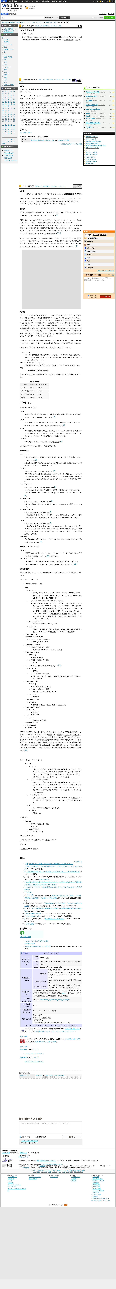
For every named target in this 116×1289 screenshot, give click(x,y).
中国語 (33, 374)
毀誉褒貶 (90, 241)
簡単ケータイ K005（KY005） (61, 613)
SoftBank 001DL (75, 800)
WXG (59, 140)
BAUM (63, 629)
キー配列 (28, 1025)
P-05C (35, 595)
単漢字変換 (34, 140)
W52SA (56, 676)
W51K (43, 650)
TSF (47, 957)
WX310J (36, 720)
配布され (79, 108)
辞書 (4, 1)
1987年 (62, 119)
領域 (23, 105)
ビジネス (7, 39)
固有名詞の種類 (15, 22)
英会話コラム (8, 150)
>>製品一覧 (52, 1077)
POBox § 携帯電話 (31, 584)
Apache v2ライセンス (36, 539)
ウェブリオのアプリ (35, 1177)
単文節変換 (41, 140)
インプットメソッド (45, 365)
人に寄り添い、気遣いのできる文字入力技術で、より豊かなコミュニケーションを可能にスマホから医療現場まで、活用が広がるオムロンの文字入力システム (53, 866)
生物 (5, 75)
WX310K (36, 697)
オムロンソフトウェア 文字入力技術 (36, 941)
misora (60, 606)
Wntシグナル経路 (91, 155)
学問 (5, 59)
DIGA (32, 840)
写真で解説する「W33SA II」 (54, 919)
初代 (48, 119)
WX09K (35, 629)
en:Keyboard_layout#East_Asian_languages (55, 1000)
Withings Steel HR (92, 137)
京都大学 (47, 96)
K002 (73, 606)
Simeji (76, 988)
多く (30, 110)
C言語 (37, 108)
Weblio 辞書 (105, 1)
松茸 (50, 977)
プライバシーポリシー (14, 1184)
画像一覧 (64, 79)
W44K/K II (36, 650)
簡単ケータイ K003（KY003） (47, 608)
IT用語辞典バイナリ (29, 79)
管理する (41, 102)
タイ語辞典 (96, 1192)
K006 (74, 613)
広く (56, 37)
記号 (3, 144)
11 (75, 564)
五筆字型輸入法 (45, 993)
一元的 (34, 102)
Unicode (59, 431)
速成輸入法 (41, 995)
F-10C (52, 595)
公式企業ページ (75, 1177)
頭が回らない (91, 251)
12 (59, 665)
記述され (43, 108)
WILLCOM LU (61, 704)
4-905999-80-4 (44, 879)
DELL (68, 800)
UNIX (52, 37)
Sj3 (51, 975)
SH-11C (71, 593)
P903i (41, 657)
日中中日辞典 (36, 1)
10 (48, 555)
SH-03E (44, 598)
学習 (66, 105)
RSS (66, 1205)
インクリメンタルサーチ (34, 531)
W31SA (42, 692)
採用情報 (73, 1180)
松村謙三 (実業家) (92, 238)
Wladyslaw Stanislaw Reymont (96, 145)
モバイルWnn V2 (92, 105)
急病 (88, 244)
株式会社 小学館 (23, 1157)
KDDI (33, 601)
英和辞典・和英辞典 (98, 1180)
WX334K (53, 631)
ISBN (37, 879)
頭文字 (47, 125)
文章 (21, 119)
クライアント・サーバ (70, 315)
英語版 (63, 993)
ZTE (62, 800)
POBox (73, 972)
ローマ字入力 (44, 1025)
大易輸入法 (64, 995)
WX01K (48, 629)
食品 (5, 77)
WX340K (56, 629)
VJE (53, 140)
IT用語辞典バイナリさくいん (48, 1160)
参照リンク (24, 130)
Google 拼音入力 (38, 990)
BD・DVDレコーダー (93, 123)
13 (26, 750)
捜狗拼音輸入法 (51, 990)
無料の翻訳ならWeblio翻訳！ (32, 7)
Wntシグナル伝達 (91, 152)
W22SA (35, 692)
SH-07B (64, 593)
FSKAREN (69, 988)
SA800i (42, 686)
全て (3, 37)
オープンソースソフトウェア (34, 1053)
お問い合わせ (54, 1177)
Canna (64, 970)
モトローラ (41, 792)
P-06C (41, 595)
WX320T (36, 712)
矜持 (88, 261)
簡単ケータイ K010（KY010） (69, 616)
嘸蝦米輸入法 (54, 995)
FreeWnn (29, 892)
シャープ (40, 769)
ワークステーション (40, 110)
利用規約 (10, 1182)
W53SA (63, 676)
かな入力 (36, 1025)
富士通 (50, 734)
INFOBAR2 (71, 676)
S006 (61, 747)
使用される (53, 110)
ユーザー (50, 105)
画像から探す (33, 1178)
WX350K (71, 631)
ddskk (55, 985)
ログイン (95, 1)
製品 (22, 22)
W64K (46, 642)
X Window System (30, 365)
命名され (63, 125)
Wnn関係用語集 (29, 943)
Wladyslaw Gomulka (92, 143)
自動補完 (74, 1025)
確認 (88, 258)
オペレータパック (59, 732)
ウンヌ (28, 92)
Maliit (55, 962)
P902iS (35, 657)
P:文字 (54, 1042)
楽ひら (54, 1011)
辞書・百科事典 (9, 85)
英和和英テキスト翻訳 (30, 1118)
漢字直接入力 (38, 1020)
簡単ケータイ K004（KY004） (53, 611)
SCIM (60, 962)
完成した (57, 119)
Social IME (57, 975)
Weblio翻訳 (96, 1182)
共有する (42, 105)
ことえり (67, 972)
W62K (35, 603)
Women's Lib (90, 163)
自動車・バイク (9, 49)
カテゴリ (36, 1049)
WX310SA (43, 720)
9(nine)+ (42, 704)
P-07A (35, 593)
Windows (40, 417)
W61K (41, 642)
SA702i (35, 671)
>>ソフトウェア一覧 (75, 1077)
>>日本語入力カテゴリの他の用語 (71, 144)
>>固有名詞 (44, 1077)
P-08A (41, 593)
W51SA (50, 676)
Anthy (50, 970)
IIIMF (50, 431)
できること (74, 39)
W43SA (43, 676)
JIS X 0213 (66, 431)
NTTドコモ (24, 732)
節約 (27, 105)
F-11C (58, 595)
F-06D (51, 598)
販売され (79, 113)
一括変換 (67, 39)
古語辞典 (54, 1)
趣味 (5, 69)
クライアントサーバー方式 (53, 102)
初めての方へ (103, 14)
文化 (5, 62)
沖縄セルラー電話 (43, 601)
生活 (5, 64)
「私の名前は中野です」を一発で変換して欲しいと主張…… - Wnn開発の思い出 (53, 871)
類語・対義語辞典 (13, 1)
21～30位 (103, 235)
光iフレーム (37, 813)
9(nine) (35, 704)
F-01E (75, 595)
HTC (34, 769)
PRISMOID (67, 608)
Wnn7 (88, 116)
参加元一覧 (111, 14)
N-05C (64, 595)
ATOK (53, 492)
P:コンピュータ (68, 1031)
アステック (31, 96)
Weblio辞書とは (12, 1177)
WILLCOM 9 (50, 704)
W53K (35, 642)
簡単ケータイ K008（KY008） (47, 616)
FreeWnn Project (26, 132)
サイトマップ (12, 1186)
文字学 (40, 1039)
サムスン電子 (54, 774)
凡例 (60, 26)
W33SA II (36, 676)
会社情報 (73, 1178)
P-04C (78, 593)
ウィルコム (32, 626)
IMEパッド (39, 1075)
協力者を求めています (42, 1031)
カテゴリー (62, 186)
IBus (46, 962)
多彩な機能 (30, 924)
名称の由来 (70, 37)
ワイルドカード (56, 529)
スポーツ (7, 72)
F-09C (46, 595)
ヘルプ (113, 1)
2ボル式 (35, 1000)
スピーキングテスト (11, 160)
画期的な (74, 119)
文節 (42, 125)
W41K (48, 692)
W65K (46, 603)
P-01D (70, 595)
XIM (42, 964)
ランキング (54, 26)
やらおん (90, 254)
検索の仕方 (11, 1178)
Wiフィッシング (91, 139)
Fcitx (41, 962)
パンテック (74, 790)
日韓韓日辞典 (45, 1)
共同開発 (59, 96)
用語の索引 (46, 26)
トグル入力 (48, 140)
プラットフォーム (42, 732)
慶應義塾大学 (39, 212)
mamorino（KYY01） (72, 611)
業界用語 (7, 42)
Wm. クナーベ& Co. (92, 148)
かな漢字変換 (51, 199)
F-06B (58, 593)
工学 (5, 54)
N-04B (52, 593)
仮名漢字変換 (26, 37)
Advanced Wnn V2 (92, 92)
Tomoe (35, 1011)
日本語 (43, 199)
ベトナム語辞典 (97, 1194)
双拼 (47, 995)
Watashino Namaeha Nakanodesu (40, 89)
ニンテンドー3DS (26, 848)
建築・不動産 (8, 57)
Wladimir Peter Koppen (93, 141)
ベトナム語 (26, 1004)
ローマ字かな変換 (56, 1025)
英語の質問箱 (8, 155)
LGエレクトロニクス (43, 777)
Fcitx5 (50, 980)
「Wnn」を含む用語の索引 (29, 1141)
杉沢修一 (90, 267)
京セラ (49, 800)
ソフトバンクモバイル (36, 621)
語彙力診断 (8, 158)
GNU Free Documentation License (52, 1164)
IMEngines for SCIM (70, 962)
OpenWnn (23, 1057)
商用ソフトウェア (66, 113)
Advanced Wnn (91, 96)
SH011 (46, 619)
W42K (54, 692)
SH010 (40, 619)
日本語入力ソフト (50, 22)
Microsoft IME (60, 988)
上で (48, 110)
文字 (35, 1039)
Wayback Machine (62, 946)
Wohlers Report (91, 159)
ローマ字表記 (33, 125)
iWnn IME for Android (33, 913)
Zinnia (41, 1011)
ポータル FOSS (25, 937)
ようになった (61, 110)
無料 (73, 108)
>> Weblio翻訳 (109, 275)
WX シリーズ (49, 1075)
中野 (49, 39)
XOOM (35, 826)
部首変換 (67, 1023)
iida (51, 601)
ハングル (26, 998)
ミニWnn (89, 100)
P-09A (46, 593)
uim (79, 962)
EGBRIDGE (71, 970)
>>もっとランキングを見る (105, 270)
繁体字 (23, 394)
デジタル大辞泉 (28, 26)
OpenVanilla (58, 967)
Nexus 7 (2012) (34, 829)
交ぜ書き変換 (46, 1017)
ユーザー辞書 (58, 105)
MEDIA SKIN (51, 650)
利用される (62, 37)
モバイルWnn (90, 118)
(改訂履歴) (42, 1166)
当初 (66, 119)
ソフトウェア (40, 22)
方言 (5, 82)
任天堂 (35, 848)
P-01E (38, 598)
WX (79, 975)
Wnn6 (44, 113)
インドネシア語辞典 (98, 1190)
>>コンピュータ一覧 (62, 1077)
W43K (35, 663)
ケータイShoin (29, 737)
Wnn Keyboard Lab (32, 916)
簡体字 (23, 391)
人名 (5, 80)
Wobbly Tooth (90, 157)
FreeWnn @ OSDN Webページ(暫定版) (37, 946)
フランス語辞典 (97, 1188)
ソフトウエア (41, 37)
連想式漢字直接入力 (39, 1023)
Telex (35, 1005)
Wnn (75, 975)
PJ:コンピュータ (57, 1031)
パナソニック (75, 797)
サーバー (28, 102)
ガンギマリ (90, 248)
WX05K (42, 629)
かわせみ (62, 985)
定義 (88, 264)
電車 (5, 47)
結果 (69, 105)
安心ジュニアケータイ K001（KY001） (63, 603)
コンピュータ (30, 22)
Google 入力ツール (46, 967)
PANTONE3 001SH (39, 624)
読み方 (22, 92)
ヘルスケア (7, 67)
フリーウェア (62, 108)
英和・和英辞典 (25, 1)
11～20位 (96, 235)
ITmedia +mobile (64, 898)
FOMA (31, 732)
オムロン (40, 96)
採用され (66, 102)
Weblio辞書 (26, 1167)
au (29, 601)
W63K (41, 603)
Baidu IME (56, 970)
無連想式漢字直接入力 (55, 1023)
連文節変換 (28, 119)
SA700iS (36, 686)
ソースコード (52, 108)
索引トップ (38, 26)
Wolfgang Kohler (91, 161)
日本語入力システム (67, 199)
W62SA (39, 679)
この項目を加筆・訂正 (72, 1029)
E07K (60, 608)
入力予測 (55, 463)
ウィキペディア (28, 186)
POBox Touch (52, 772)
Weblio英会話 (8, 153)
